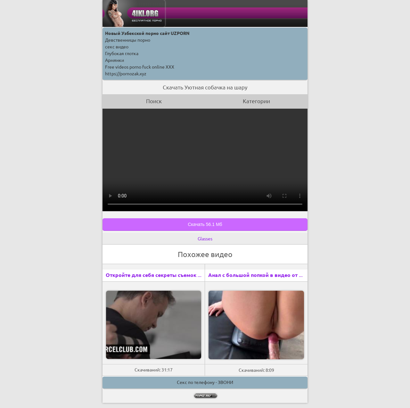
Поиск (154, 101)
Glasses (205, 238)
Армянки (114, 60)
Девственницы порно (127, 40)
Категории (256, 101)
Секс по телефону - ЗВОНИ (205, 382)
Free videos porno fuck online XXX (139, 67)
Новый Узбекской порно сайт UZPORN (147, 33)
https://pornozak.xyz (125, 73)
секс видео (116, 46)
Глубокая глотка (121, 53)
